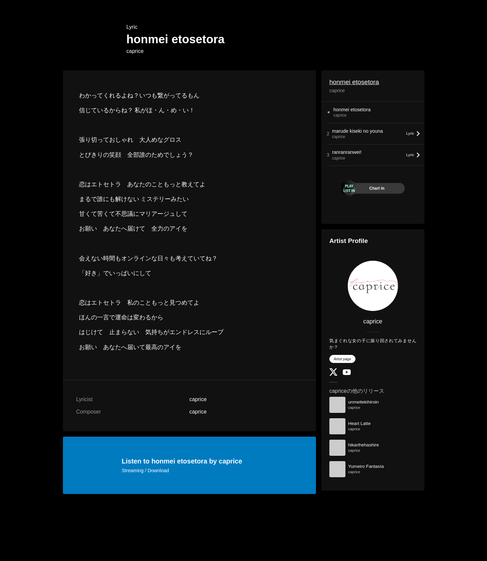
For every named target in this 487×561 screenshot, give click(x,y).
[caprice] (372, 286)
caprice (135, 51)
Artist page (342, 359)
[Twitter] (333, 374)
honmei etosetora (354, 81)
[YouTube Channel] (347, 373)
